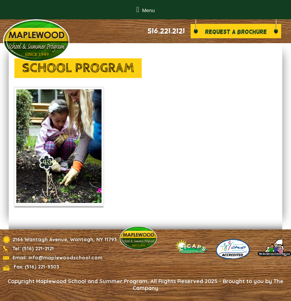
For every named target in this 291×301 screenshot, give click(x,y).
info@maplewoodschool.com (65, 257)
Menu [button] (148, 10)
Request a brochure (236, 31)
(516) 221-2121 (38, 248)
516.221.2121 (166, 31)
